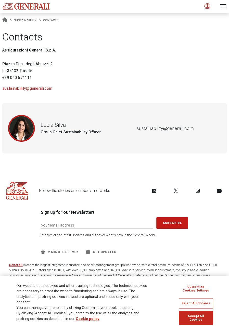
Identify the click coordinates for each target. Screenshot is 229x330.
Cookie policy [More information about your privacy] (88, 319)
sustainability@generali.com (27, 88)
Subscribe (172, 223)
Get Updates (101, 252)
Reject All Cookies (195, 303)
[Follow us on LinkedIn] (154, 190)
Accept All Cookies (196, 318)
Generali (16, 265)
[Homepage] (4, 20)
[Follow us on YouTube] (219, 190)
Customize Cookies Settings (196, 288)
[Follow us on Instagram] (197, 190)
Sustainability (25, 20)
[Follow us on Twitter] (176, 190)
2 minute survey (59, 252)
